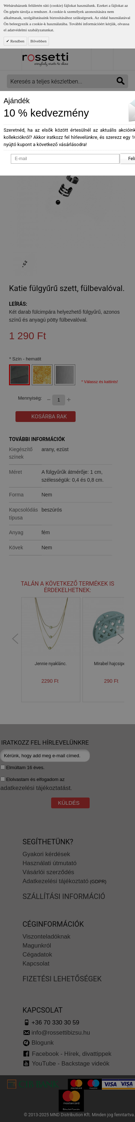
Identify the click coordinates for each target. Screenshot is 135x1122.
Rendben (16, 41)
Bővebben (39, 41)
